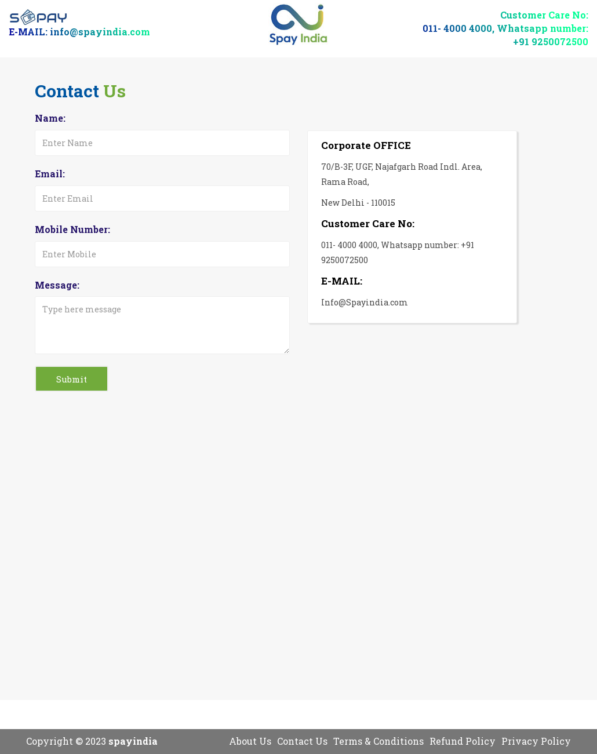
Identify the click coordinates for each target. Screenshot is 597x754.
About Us (250, 741)
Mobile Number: (72, 229)
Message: (57, 285)
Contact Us (302, 741)
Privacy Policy (536, 741)
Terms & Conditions (378, 741)
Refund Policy (462, 741)
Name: (50, 118)
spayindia (133, 741)
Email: (50, 173)
